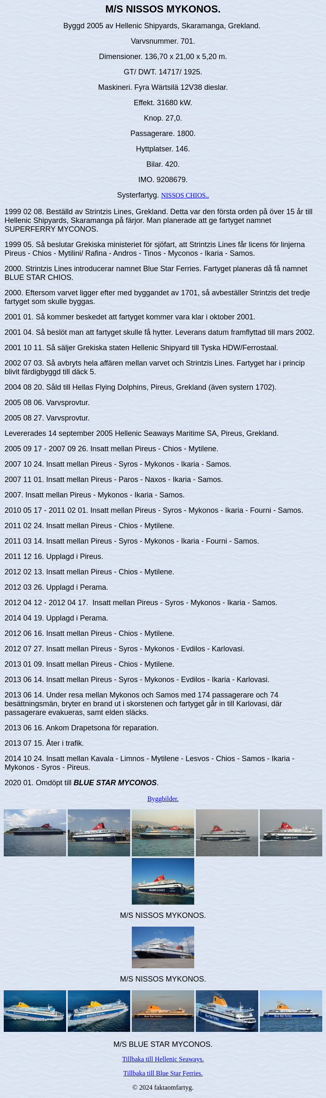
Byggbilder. (162, 798)
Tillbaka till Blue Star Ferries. (163, 1073)
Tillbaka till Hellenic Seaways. (163, 1059)
